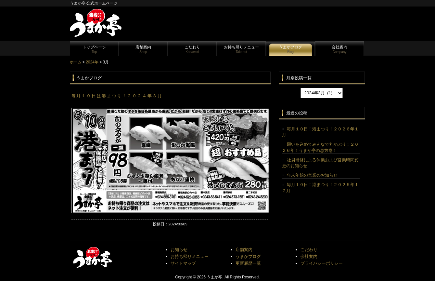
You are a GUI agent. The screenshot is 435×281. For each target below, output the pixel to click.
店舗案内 (143, 49)
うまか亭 (214, 277)
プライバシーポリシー (322, 263)
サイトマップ (183, 263)
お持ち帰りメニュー (241, 49)
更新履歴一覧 (248, 263)
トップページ (94, 49)
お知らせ (179, 249)
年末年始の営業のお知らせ (312, 175)
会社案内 (339, 49)
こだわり (192, 49)
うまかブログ (290, 49)
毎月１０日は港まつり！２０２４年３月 (117, 95)
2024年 (92, 62)
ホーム (76, 62)
